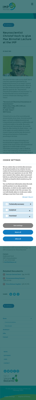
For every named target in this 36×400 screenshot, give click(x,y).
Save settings (18, 225)
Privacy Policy (27, 197)
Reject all (18, 232)
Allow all (18, 239)
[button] (18, 204)
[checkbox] (7, 204)
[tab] (18, 204)
